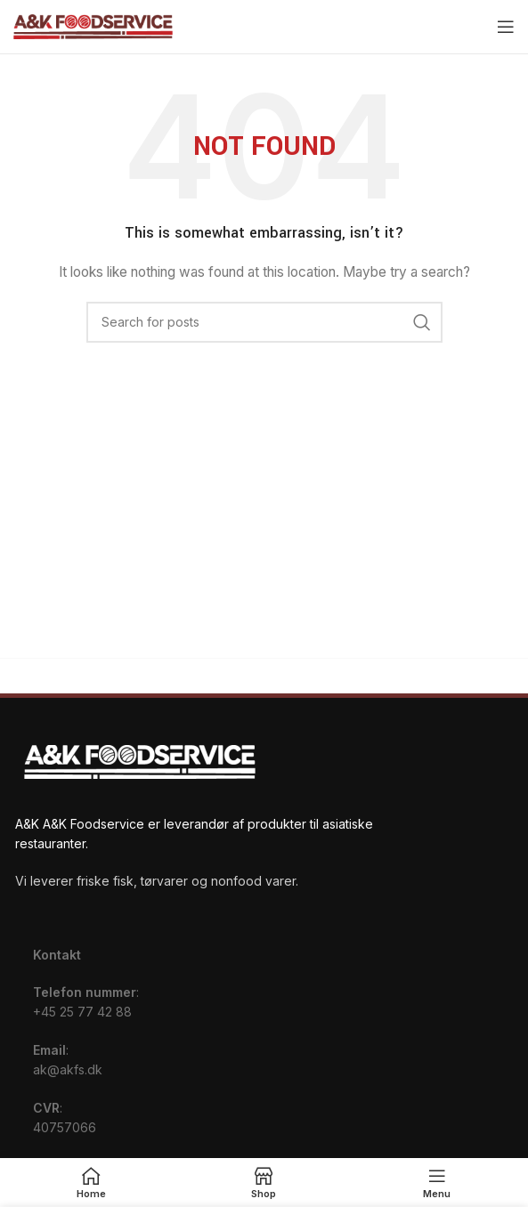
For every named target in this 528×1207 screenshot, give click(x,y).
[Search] (264, 322)
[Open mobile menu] (506, 27)
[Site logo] (93, 25)
